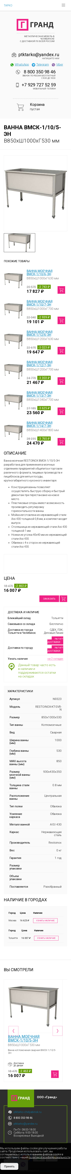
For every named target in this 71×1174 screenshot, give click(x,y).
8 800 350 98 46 (39, 71)
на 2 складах (55, 658)
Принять (9, 1166)
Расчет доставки (55, 640)
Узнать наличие (45, 920)
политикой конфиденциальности (49, 1157)
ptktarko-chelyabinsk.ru (27, 1112)
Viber (57, 64)
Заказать (49, 598)
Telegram (40, 64)
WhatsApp (19, 64)
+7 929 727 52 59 (39, 85)
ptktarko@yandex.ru (38, 54)
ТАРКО (8, 5)
